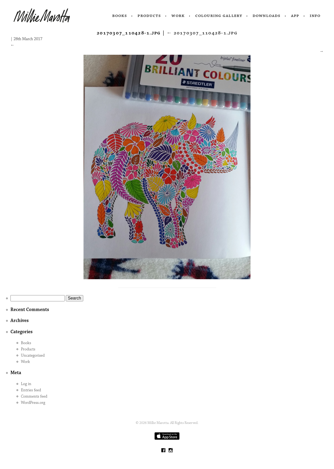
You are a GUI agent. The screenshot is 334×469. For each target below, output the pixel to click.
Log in (26, 383)
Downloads (267, 16)
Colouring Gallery (218, 16)
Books (119, 16)
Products (149, 16)
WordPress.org (33, 402)
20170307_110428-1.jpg (201, 33)
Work (178, 16)
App (295, 16)
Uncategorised (33, 355)
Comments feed (34, 396)
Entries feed (31, 390)
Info (315, 16)
